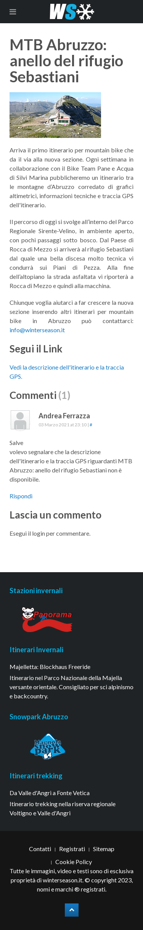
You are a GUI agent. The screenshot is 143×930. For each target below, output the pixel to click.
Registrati (72, 848)
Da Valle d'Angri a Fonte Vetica (50, 792)
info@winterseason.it (37, 329)
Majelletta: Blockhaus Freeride (50, 666)
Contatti (40, 848)
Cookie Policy (73, 861)
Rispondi (21, 495)
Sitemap (103, 848)
